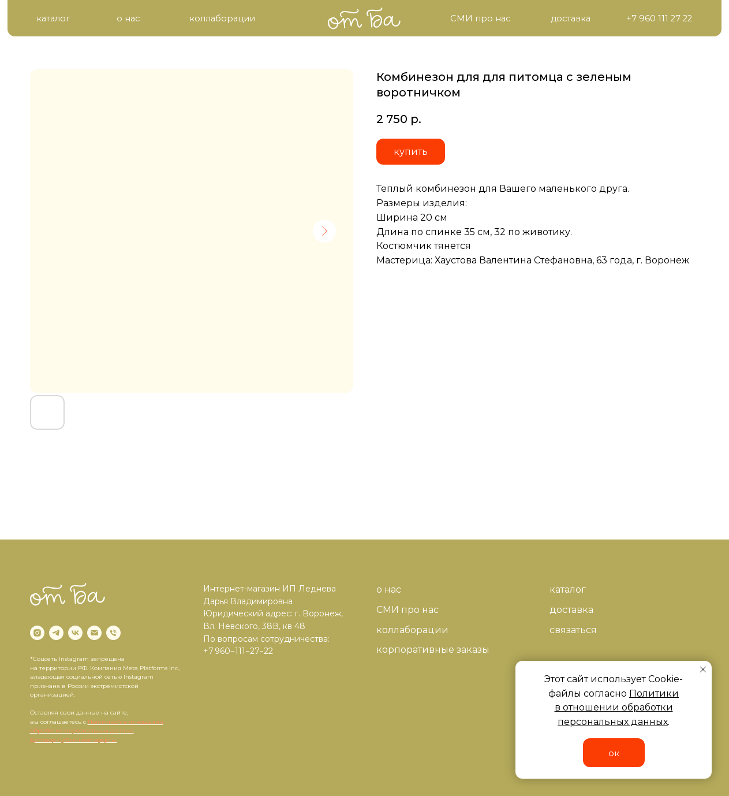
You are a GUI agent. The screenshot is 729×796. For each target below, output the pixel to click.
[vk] (75, 633)
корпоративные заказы (432, 649)
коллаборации (412, 629)
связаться (573, 629)
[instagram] (37, 633)
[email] (94, 633)
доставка (571, 609)
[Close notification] (703, 669)
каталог (567, 589)
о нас (388, 589)
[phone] (113, 633)
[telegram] (56, 633)
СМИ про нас (407, 609)
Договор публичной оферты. (73, 739)
